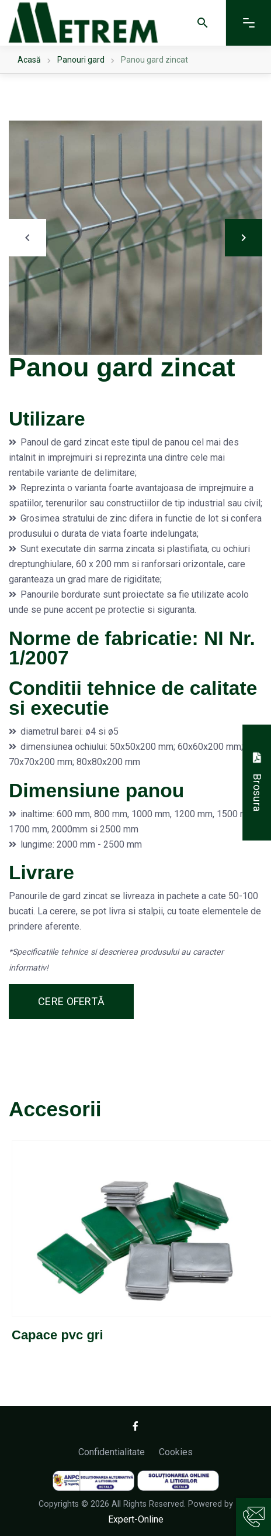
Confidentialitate (111, 1452)
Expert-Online (136, 1519)
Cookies (176, 1452)
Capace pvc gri (57, 1335)
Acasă (29, 59)
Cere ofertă (71, 1001)
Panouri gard (81, 59)
